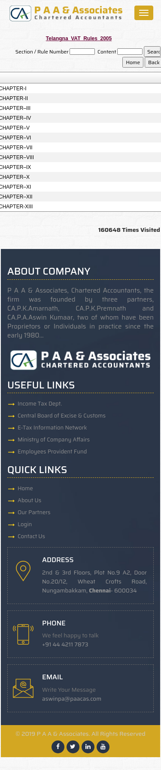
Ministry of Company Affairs (54, 439)
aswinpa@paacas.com (71, 698)
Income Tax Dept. (40, 403)
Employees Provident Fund (52, 451)
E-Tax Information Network (52, 427)
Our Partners (34, 512)
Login (25, 524)
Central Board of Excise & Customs (62, 415)
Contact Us (31, 536)
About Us (29, 500)
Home (25, 488)
